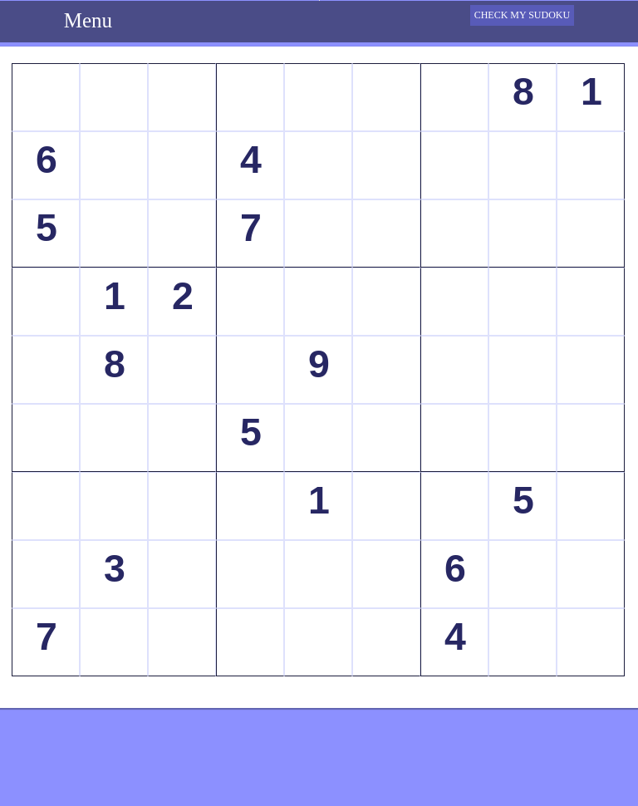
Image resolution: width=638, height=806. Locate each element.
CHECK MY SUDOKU (522, 15)
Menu (88, 20)
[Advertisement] (319, 764)
